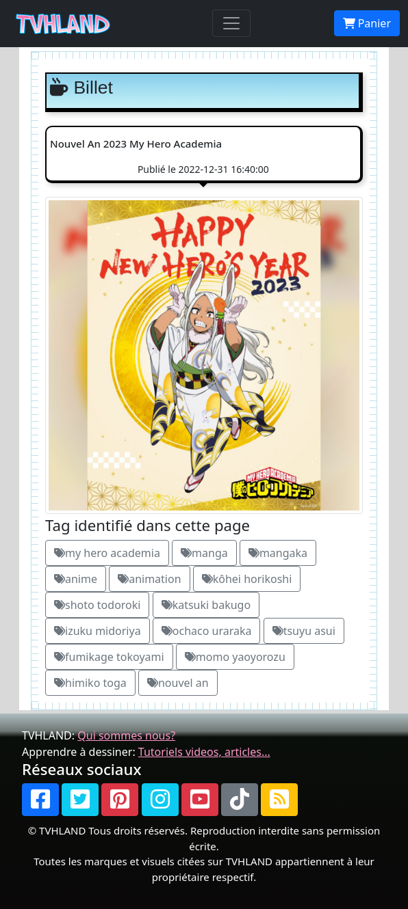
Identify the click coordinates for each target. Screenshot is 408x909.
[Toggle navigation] (231, 23)
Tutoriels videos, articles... (204, 751)
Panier (367, 23)
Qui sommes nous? (126, 735)
